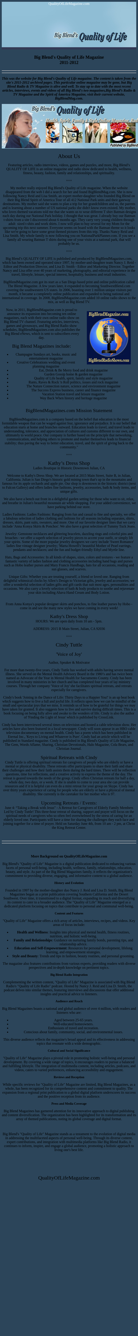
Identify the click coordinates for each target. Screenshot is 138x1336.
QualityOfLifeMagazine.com (69, 4)
